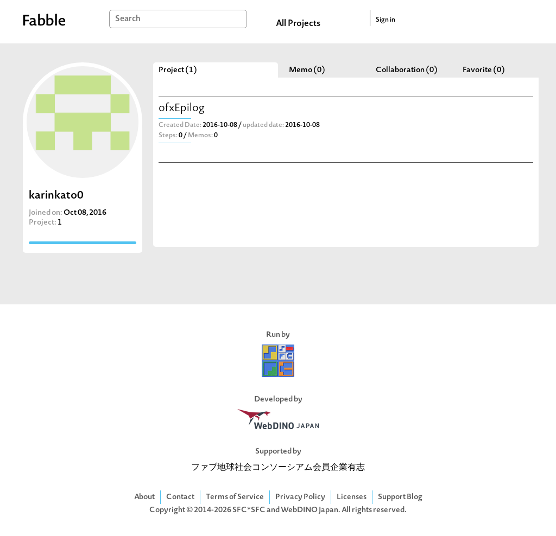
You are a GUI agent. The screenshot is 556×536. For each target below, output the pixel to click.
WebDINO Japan (309, 510)
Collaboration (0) (407, 70)
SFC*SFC (249, 510)
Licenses (352, 497)
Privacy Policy (300, 497)
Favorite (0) (484, 70)
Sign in (385, 20)
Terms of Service (235, 497)
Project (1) (178, 70)
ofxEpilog (182, 108)
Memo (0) (307, 70)
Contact (180, 497)
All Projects (298, 24)
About (144, 497)
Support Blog (400, 497)
